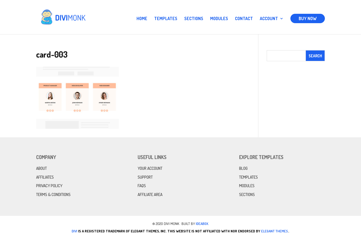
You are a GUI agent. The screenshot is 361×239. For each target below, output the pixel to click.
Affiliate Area (150, 194)
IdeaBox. (202, 223)
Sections (193, 19)
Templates (165, 19)
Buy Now (308, 18)
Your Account (150, 168)
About (41, 168)
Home (142, 19)
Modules (219, 19)
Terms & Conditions (53, 194)
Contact (244, 19)
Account (269, 19)
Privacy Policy (49, 185)
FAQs (142, 185)
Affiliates (45, 177)
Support (145, 177)
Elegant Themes (274, 231)
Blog (243, 168)
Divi (74, 231)
